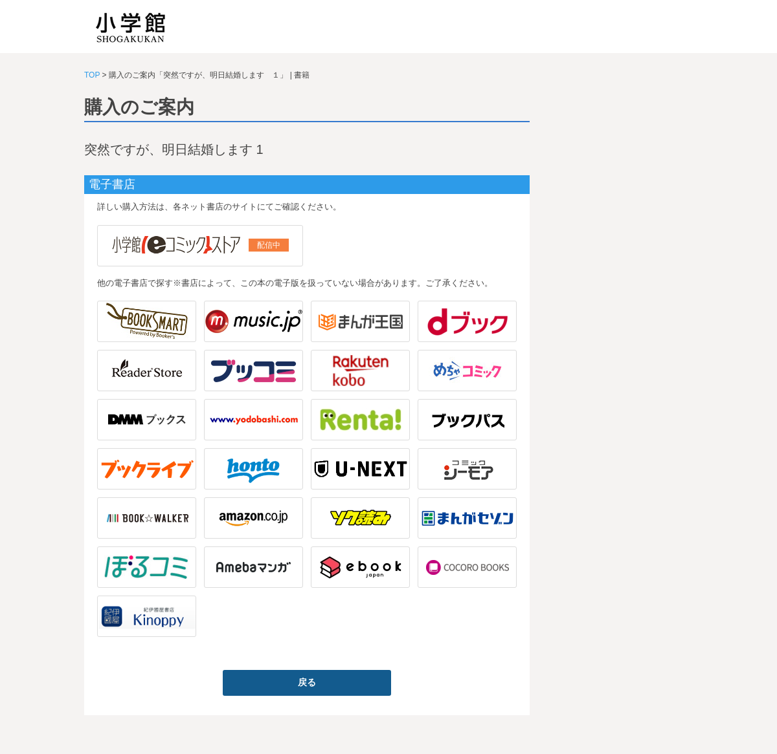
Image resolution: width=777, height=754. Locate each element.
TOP (92, 75)
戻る (307, 682)
